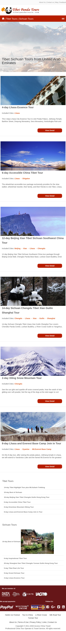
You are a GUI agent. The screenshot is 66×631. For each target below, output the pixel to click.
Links (44, 622)
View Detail (49, 130)
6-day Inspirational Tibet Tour (15, 558)
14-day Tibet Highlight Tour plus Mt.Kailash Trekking (24, 487)
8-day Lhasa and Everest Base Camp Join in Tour (31, 443)
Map (56, 2)
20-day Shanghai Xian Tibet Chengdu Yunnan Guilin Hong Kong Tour (31, 563)
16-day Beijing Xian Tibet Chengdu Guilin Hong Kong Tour (26, 497)
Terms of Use (23, 622)
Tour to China (27, 615)
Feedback (62, 2)
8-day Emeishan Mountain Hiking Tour (19, 507)
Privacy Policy (35, 622)
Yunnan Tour (33, 618)
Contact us (50, 2)
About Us (42, 2)
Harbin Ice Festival (12, 615)
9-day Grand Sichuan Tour (14, 573)
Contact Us (52, 622)
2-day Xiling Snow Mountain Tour (22, 378)
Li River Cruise (41, 615)
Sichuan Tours (26, 19)
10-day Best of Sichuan (13, 492)
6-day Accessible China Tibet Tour (22, 172)
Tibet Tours (11, 19)
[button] (63, 18)
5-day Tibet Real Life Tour (14, 568)
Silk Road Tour (55, 615)
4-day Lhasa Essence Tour (18, 107)
